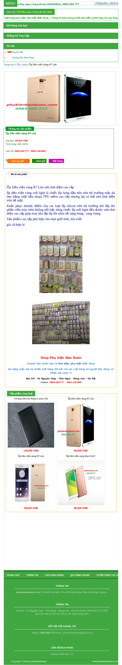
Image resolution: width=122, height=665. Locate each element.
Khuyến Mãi (15, 52)
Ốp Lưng (21, 64)
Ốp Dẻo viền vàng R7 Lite (81, 398)
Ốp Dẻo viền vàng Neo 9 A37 (80, 456)
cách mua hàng (54, 575)
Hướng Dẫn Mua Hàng (21, 57)
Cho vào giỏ (17, 161)
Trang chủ (9, 64)
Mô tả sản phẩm (19, 174)
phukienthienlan (39, 661)
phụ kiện (76, 363)
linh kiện (63, 363)
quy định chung (79, 575)
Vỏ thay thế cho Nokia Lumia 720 (31, 398)
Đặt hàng (58, 161)
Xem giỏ (40, 161)
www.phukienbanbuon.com (105, 661)
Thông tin (32, 575)
